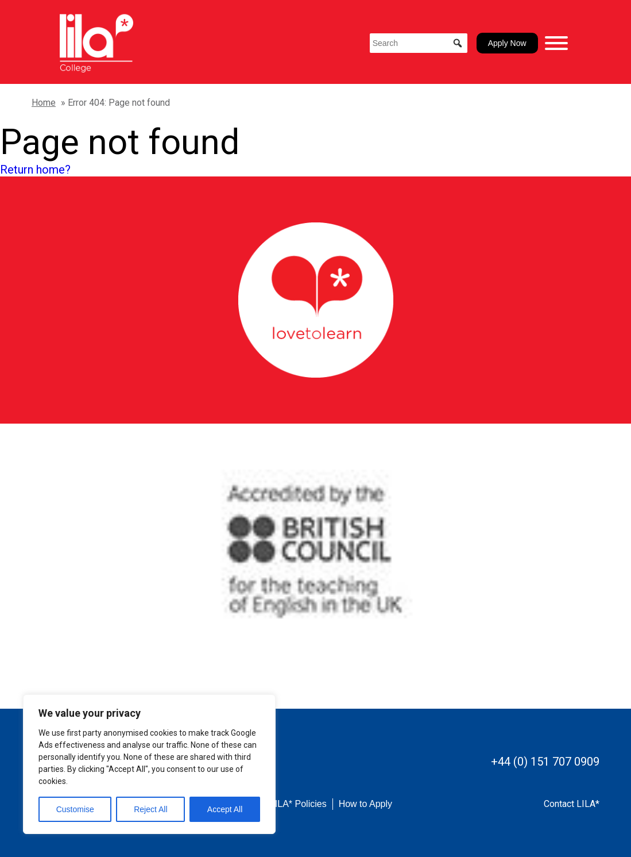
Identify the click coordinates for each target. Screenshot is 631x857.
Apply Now (507, 43)
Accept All (224, 809)
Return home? (35, 169)
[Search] (418, 43)
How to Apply (365, 804)
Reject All (150, 809)
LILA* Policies (298, 804)
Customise (75, 809)
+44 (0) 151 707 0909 (545, 761)
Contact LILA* (571, 803)
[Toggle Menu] (556, 43)
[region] (149, 764)
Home (44, 102)
